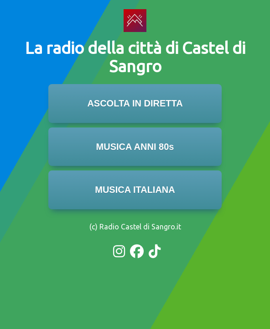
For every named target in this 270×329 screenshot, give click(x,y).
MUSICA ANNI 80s (135, 147)
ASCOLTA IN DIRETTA (134, 103)
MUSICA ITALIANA (135, 190)
